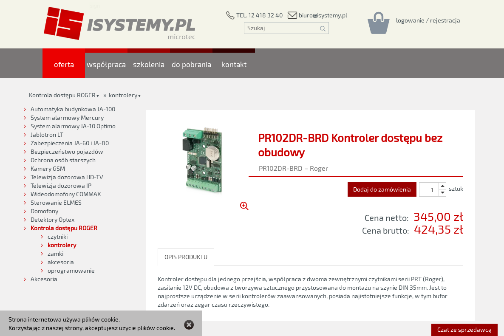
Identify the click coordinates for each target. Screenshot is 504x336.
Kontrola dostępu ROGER (62, 95)
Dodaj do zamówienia (382, 189)
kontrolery (123, 95)
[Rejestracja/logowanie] (428, 20)
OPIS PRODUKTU (185, 256)
